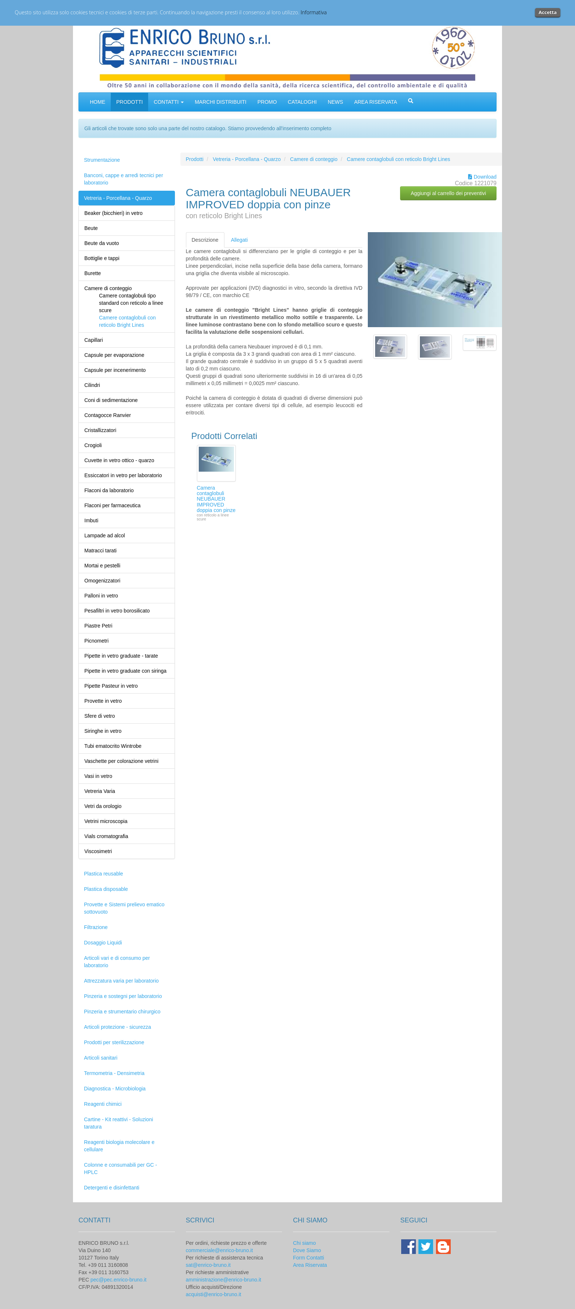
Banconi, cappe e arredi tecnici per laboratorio (123, 179)
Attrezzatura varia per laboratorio (121, 981)
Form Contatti (308, 1258)
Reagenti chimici (103, 1104)
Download (482, 177)
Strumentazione (102, 160)
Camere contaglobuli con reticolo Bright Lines (398, 159)
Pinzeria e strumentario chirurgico (122, 1011)
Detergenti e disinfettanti (111, 1188)
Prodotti (195, 159)
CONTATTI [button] (169, 102)
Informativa (314, 12)
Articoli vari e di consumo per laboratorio (117, 961)
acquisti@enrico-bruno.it (213, 1294)
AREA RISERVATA (375, 102)
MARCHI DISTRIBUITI (220, 102)
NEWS (335, 102)
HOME (97, 102)
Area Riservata (310, 1265)
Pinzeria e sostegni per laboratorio (123, 996)
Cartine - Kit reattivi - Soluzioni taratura (118, 1123)
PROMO (267, 102)
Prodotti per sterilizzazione (114, 1042)
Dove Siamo (307, 1250)
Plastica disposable (106, 889)
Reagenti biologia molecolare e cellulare (119, 1145)
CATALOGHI (302, 102)
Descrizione (205, 240)
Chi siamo (304, 1243)
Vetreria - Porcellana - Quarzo (118, 198)
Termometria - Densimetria (114, 1073)
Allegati (239, 240)
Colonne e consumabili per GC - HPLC (120, 1168)
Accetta (548, 12)
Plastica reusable (103, 874)
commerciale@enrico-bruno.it (219, 1250)
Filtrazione (96, 927)
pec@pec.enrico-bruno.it (119, 1280)
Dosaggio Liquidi (103, 943)
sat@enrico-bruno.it (208, 1265)
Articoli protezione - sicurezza (117, 1027)
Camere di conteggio (313, 159)
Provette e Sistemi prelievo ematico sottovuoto (124, 908)
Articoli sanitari (100, 1058)
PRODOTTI (129, 102)
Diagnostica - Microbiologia (115, 1089)
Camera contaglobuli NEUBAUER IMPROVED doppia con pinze (216, 499)
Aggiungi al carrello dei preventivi (448, 193)
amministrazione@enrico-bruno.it (223, 1280)
